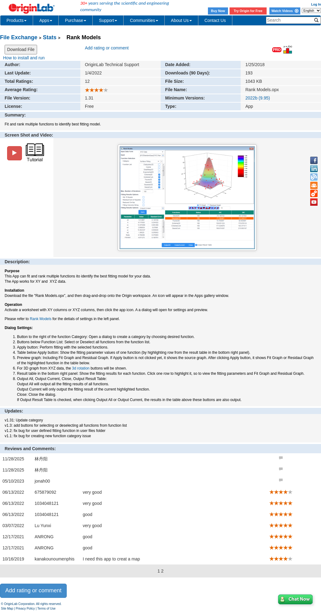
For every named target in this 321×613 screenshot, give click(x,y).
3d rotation (81, 368)
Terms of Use (46, 608)
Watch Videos (284, 11)
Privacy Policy (25, 608)
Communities (144, 20)
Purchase (75, 20)
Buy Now (218, 11)
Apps (45, 20)
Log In (316, 4)
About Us (181, 20)
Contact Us (215, 20)
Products (16, 20)
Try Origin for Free (248, 11)
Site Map (7, 608)
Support (108, 20)
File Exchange (18, 37)
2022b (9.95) (257, 97)
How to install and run (24, 57)
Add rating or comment (107, 47)
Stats (50, 37)
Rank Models (40, 319)
